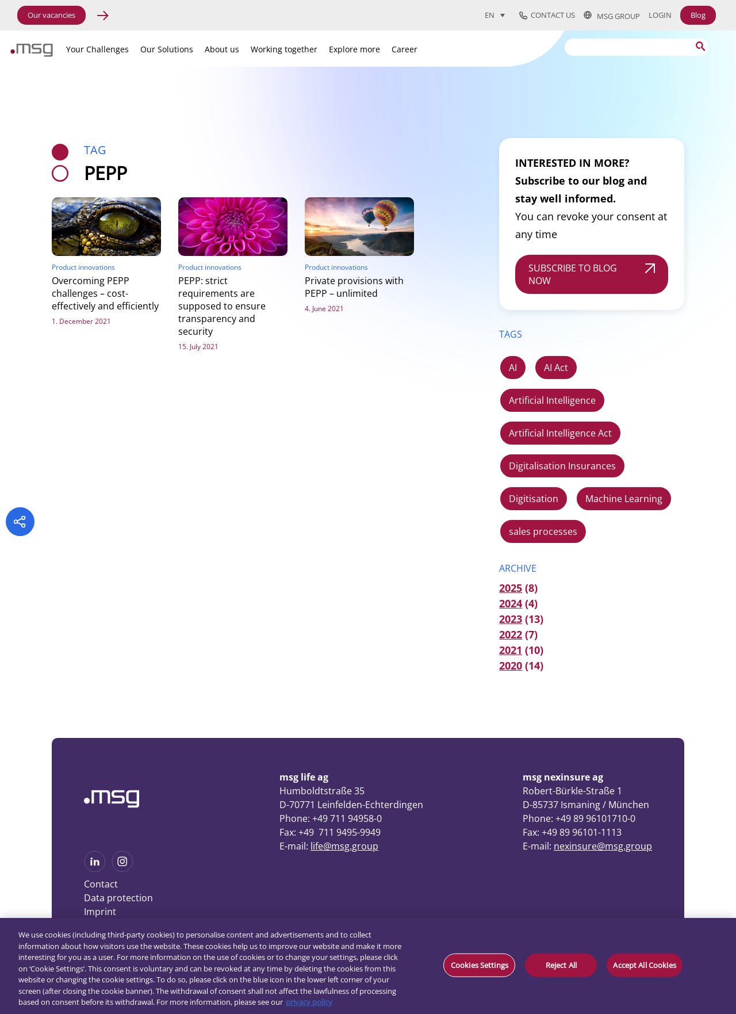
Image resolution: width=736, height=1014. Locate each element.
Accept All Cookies (644, 964)
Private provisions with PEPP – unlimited (354, 287)
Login (660, 15)
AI (513, 367)
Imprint (100, 911)
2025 (510, 588)
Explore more (354, 49)
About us (222, 49)
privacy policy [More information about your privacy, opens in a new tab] (309, 1002)
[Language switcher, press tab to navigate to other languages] (495, 15)
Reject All (561, 964)
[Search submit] (700, 46)
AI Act (556, 367)
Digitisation (533, 498)
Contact (101, 884)
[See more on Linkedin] (95, 868)
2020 (510, 665)
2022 (510, 634)
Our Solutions (166, 49)
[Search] (636, 47)
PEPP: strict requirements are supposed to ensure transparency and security (222, 306)
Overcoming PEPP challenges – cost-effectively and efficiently (105, 293)
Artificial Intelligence (552, 400)
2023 (510, 619)
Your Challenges (97, 49)
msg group (612, 15)
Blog (698, 15)
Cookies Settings (479, 964)
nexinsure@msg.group (603, 846)
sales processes (543, 531)
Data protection (118, 897)
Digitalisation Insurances (562, 466)
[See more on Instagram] (122, 868)
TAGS (510, 334)
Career (404, 49)
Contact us (547, 16)
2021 (510, 650)
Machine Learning (623, 498)
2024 (510, 603)
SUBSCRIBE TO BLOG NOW (572, 274)
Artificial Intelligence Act (560, 433)
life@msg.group (344, 846)
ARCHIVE (517, 568)
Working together (284, 49)
